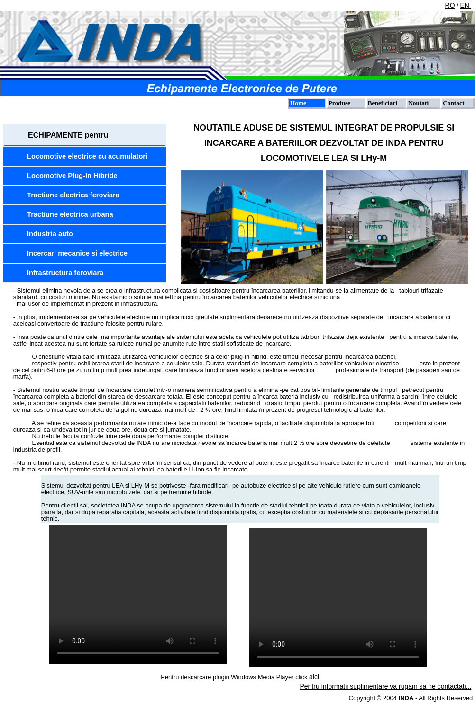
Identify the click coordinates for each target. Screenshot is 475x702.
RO (450, 5)
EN (465, 5)
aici (314, 677)
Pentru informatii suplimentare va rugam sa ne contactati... (386, 686)
